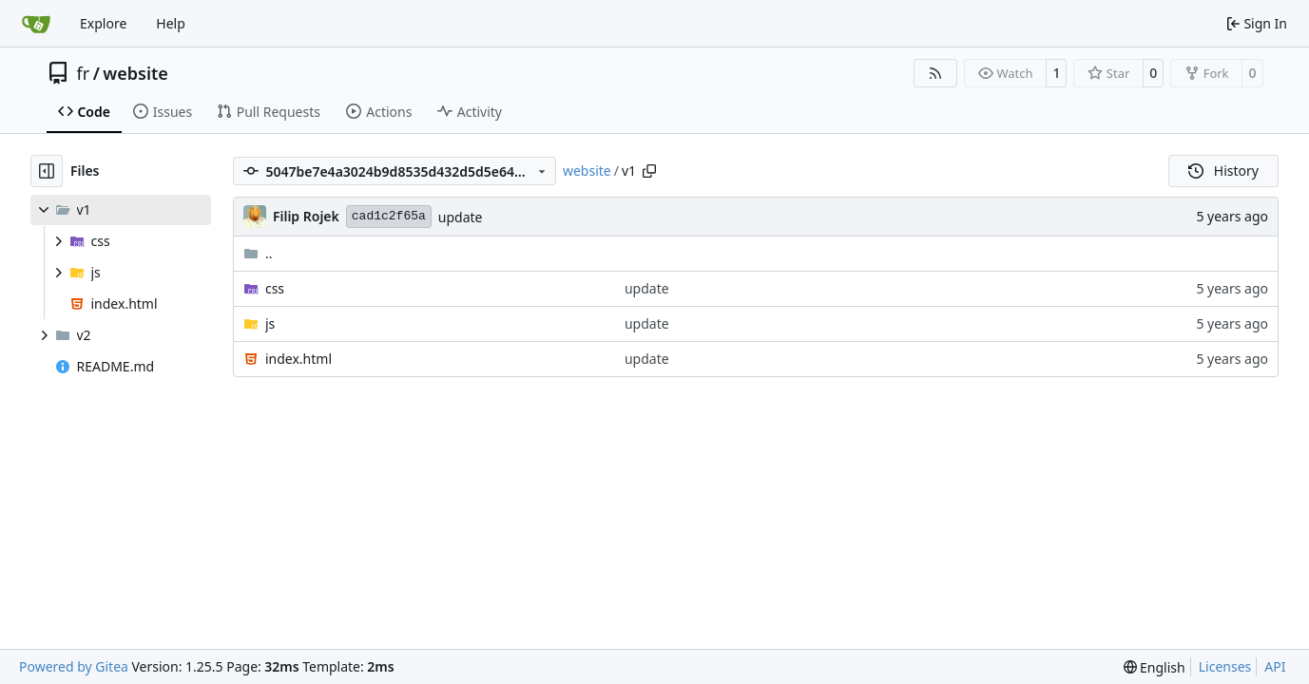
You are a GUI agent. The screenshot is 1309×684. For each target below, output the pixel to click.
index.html (298, 359)
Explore (103, 23)
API (1274, 666)
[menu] (1154, 667)
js (270, 323)
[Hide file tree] (46, 171)
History (1223, 171)
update (460, 217)
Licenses (1225, 666)
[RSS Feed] (935, 73)
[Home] (36, 24)
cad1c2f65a (389, 216)
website (135, 73)
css (274, 288)
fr (83, 73)
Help (170, 23)
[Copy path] (649, 171)
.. (258, 253)
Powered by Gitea (73, 666)
